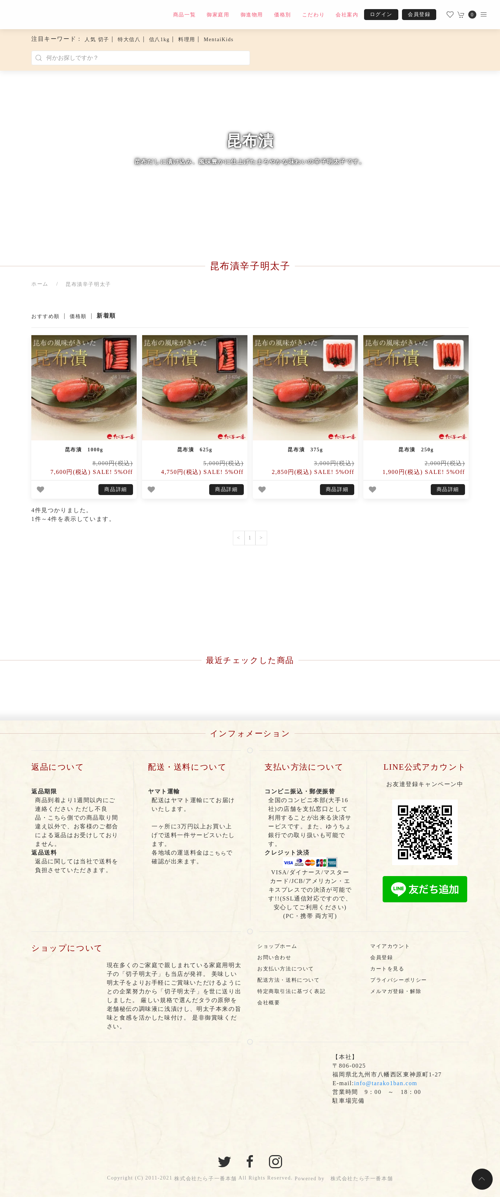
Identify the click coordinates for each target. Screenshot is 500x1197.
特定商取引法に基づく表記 (291, 991)
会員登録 (419, 14)
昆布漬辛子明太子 (88, 284)
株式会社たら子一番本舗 (205, 1178)
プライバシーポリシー (398, 980)
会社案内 (347, 14)
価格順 (78, 316)
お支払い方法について (285, 969)
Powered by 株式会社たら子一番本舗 (343, 1178)
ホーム (39, 284)
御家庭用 (218, 14)
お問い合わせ (274, 957)
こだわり (313, 14)
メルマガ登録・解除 (395, 991)
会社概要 (268, 1002)
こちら (217, 853)
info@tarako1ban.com (386, 1083)
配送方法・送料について (288, 980)
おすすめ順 (45, 316)
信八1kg (159, 39)
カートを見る (387, 969)
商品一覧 (184, 14)
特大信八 (129, 39)
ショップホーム (277, 946)
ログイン (381, 14)
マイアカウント (390, 946)
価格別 (282, 14)
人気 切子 (97, 39)
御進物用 (252, 14)
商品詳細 (115, 489)
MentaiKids (219, 39)
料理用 (186, 39)
